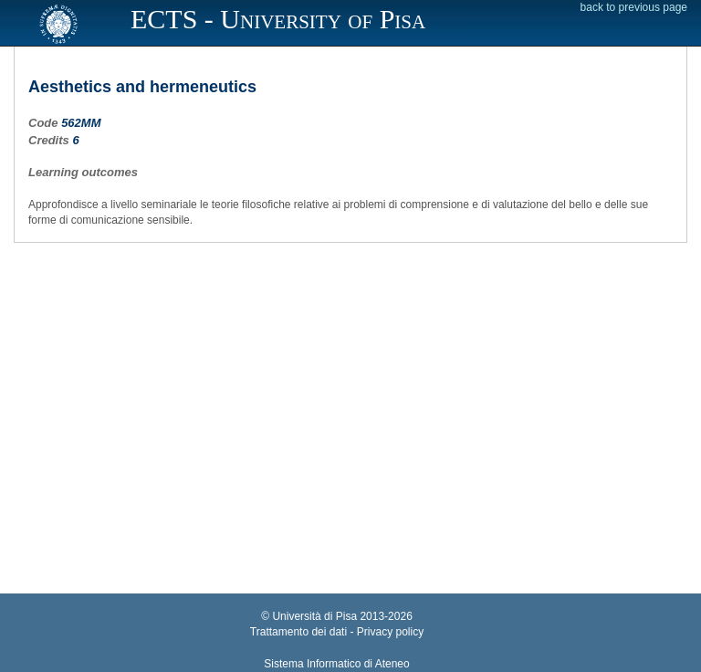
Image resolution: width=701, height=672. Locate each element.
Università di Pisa (314, 616)
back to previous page (634, 7)
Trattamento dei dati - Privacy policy (337, 631)
